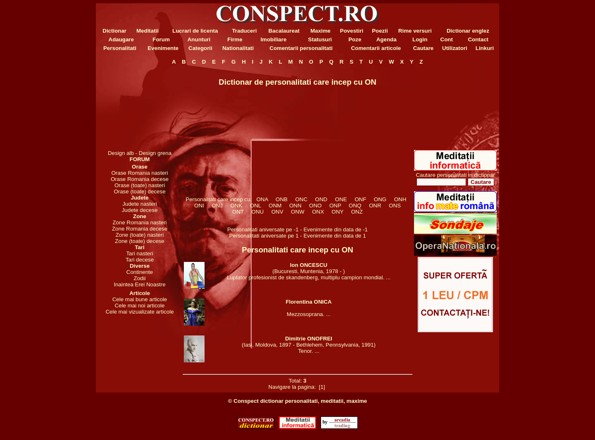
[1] (321, 387)
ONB (282, 199)
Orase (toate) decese (139, 191)
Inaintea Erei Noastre (139, 284)
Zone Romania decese (139, 229)
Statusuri (320, 39)
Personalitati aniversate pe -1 (263, 229)
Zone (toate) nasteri (140, 235)
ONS (395, 205)
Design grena (155, 153)
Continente (139, 272)
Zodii (140, 278)
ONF (360, 199)
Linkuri (485, 48)
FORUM (140, 159)
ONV (277, 212)
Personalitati (119, 48)
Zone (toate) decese (139, 241)
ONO (315, 205)
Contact (478, 39)
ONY (337, 212)
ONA (262, 199)
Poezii (380, 31)
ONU (257, 212)
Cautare (423, 48)
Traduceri (244, 31)
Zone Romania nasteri (139, 222)
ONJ (217, 205)
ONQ (355, 205)
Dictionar (114, 31)
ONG (380, 199)
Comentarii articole (376, 48)
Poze (354, 39)
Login (419, 39)
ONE (341, 199)
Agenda (386, 39)
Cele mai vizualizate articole (139, 312)
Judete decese (140, 210)
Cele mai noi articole (140, 305)
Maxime (320, 31)
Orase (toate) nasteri (139, 185)
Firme (234, 39)
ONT (238, 212)
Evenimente (163, 48)
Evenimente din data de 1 (334, 236)
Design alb (121, 153)
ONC (301, 199)
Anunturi (199, 39)
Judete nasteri (139, 204)
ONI (199, 205)
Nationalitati (238, 48)
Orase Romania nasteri (139, 173)
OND (321, 199)
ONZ (357, 212)
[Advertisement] (139, 107)
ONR (375, 205)
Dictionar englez (468, 31)
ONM (275, 205)
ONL (255, 205)
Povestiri (351, 31)
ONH (400, 199)
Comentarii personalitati (301, 48)
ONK (236, 205)
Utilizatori (454, 48)
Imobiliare (273, 39)
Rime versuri (415, 31)
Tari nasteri (139, 253)
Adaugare (121, 39)
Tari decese (140, 260)
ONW (297, 212)
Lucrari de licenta (195, 31)
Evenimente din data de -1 (335, 229)
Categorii (200, 48)
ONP (335, 205)
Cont (446, 39)
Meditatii (147, 31)
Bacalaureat (284, 31)
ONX (318, 212)
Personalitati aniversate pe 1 (264, 236)
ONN (295, 205)
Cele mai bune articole (139, 299)
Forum (160, 39)
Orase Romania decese (140, 179)
